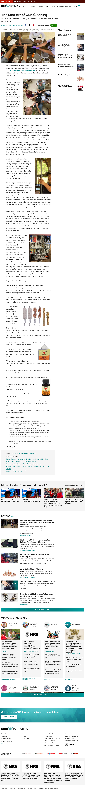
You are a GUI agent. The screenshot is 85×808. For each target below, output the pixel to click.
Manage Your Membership (71, 750)
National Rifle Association (50, 650)
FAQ (35, 797)
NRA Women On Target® (13, 688)
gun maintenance (24, 453)
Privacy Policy (4, 797)
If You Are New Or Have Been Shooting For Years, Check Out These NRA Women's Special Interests (74, 786)
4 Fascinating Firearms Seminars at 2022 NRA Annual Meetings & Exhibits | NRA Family (10, 656)
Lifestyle (25, 535)
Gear (34, 550)
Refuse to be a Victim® (49, 750)
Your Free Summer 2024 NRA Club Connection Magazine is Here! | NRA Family (31, 656)
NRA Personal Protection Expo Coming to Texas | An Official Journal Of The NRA (10, 673)
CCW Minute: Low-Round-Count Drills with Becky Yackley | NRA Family (74, 659)
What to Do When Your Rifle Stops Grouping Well (35, 555)
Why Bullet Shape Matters (31, 569)
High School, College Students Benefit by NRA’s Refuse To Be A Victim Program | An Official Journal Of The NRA (10, 665)
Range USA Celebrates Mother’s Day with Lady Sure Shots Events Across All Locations (37, 522)
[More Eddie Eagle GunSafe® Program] (28, 680)
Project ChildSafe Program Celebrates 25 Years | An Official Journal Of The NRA (31, 663)
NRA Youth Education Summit (54, 688)
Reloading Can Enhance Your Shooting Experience (23, 464)
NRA (53, 651)
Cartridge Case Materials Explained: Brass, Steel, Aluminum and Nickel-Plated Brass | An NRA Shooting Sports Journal (74, 646)
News (24, 6)
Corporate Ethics (21, 797)
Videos (32, 6)
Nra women (9, 650)
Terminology (26, 577)
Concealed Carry (13, 25)
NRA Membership (48, 745)
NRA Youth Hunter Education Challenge (76, 688)
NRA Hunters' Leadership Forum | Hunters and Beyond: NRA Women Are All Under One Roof (10, 645)
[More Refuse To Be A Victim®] (16, 680)
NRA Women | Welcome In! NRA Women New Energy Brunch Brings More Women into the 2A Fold (53, 503)
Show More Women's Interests (51, 695)
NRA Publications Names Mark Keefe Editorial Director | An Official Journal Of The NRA (53, 671)
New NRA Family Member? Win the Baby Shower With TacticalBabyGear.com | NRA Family (53, 663)
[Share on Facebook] (26, 24)
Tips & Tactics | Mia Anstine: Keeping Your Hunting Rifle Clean (27, 459)
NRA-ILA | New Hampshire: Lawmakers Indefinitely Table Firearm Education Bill (32, 645)
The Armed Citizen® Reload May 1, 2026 (37, 581)
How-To (6, 25)
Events (30, 535)
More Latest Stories (49, 609)
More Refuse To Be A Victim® (8, 680)
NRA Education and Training (31, 651)
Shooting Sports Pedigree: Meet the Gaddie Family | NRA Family (53, 656)
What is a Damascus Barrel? (16, 471)
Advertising (4, 745)
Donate (26, 1)
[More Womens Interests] (31, 618)
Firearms (20, 25)
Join (17, 1)
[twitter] (30, 24)
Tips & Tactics (26, 565)
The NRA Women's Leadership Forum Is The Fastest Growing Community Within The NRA (10, 786)
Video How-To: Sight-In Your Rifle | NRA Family (73, 665)
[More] (14, 516)
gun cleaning (15, 453)
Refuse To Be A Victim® (13, 624)
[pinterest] (34, 24)
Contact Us (4, 743)
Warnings (30, 797)
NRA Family (54, 624)
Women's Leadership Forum (61, 6)
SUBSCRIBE (9, 717)
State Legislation (28, 650)
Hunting (33, 577)
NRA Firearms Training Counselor (22, 70)
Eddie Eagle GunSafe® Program (34, 624)
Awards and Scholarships (50, 743)
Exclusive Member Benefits (71, 745)
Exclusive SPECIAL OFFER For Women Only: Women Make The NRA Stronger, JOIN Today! (31, 785)
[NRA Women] (72, 680)
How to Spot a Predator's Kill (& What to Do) (21, 461)
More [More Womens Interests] (29, 618)
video (67, 653)
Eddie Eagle (36, 650)
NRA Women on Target (49, 752)
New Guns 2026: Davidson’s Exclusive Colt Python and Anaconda (36, 595)
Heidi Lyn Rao (32, 453)
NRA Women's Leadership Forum (52, 748)
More (12, 516)
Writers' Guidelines (6, 748)
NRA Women (76, 624)
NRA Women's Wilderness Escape (34, 688)
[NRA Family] (50, 680)
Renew (21, 1)
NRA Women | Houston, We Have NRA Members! (10, 501)
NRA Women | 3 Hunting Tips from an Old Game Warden (74, 502)
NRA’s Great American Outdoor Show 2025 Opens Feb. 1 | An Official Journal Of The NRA (53, 645)
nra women (73, 653)
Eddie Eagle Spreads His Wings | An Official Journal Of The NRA (32, 670)
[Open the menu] (79, 6)
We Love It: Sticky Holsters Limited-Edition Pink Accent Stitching (35, 540)
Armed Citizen (43, 6)
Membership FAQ (69, 748)
